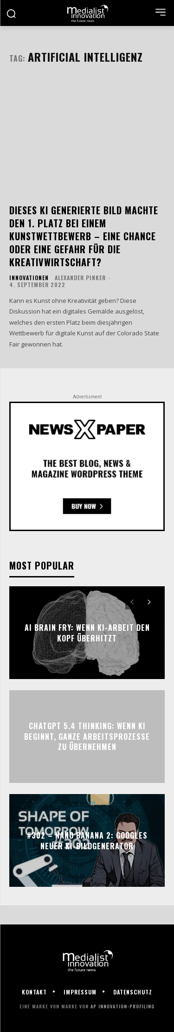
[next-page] (148, 602)
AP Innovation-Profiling (122, 1006)
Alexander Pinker (80, 278)
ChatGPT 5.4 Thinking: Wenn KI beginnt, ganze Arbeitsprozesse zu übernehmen (87, 737)
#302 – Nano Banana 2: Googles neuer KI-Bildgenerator (87, 840)
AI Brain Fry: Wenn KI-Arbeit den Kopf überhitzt (87, 632)
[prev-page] (132, 602)
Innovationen (29, 278)
